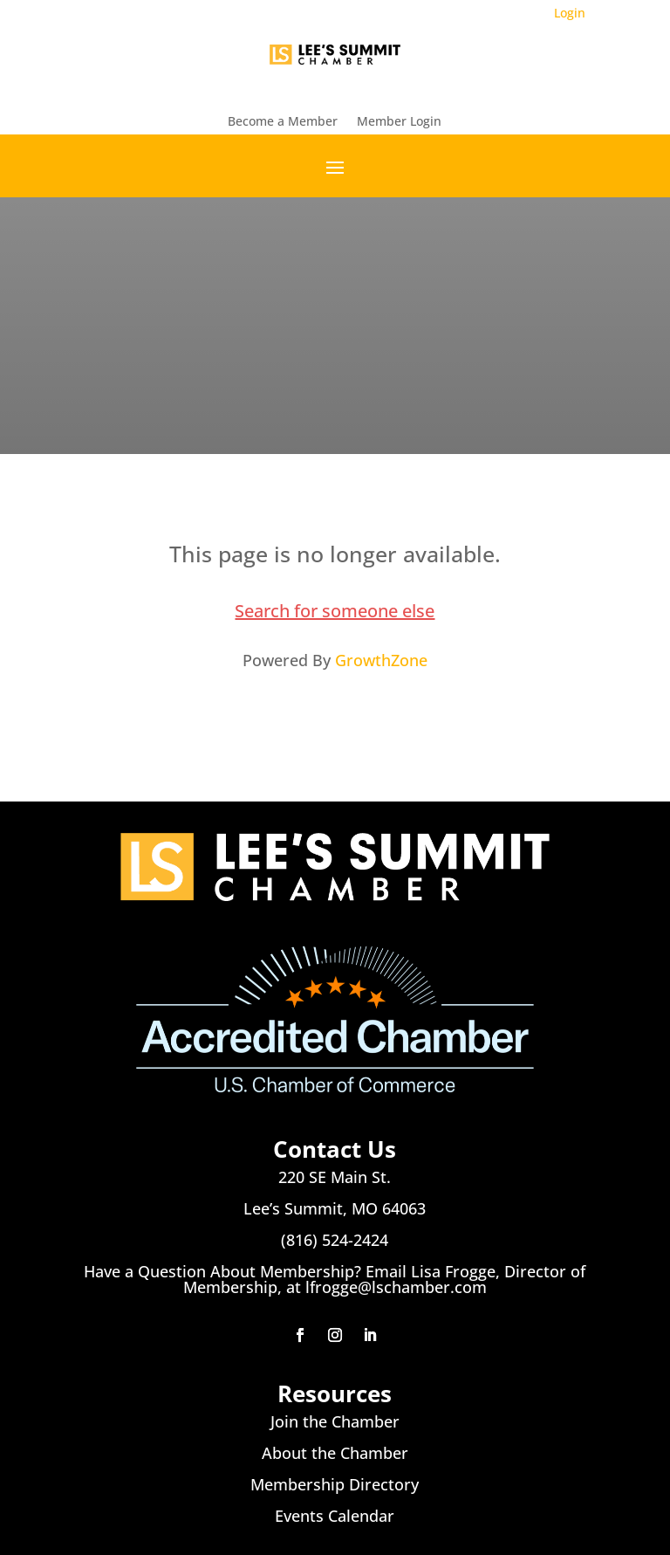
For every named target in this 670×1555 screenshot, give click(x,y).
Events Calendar (334, 1515)
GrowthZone (381, 660)
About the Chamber (335, 1452)
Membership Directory (334, 1484)
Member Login (399, 122)
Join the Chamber (335, 1421)
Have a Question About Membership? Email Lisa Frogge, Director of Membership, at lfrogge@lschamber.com (334, 1279)
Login (569, 12)
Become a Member (283, 122)
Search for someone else (334, 611)
